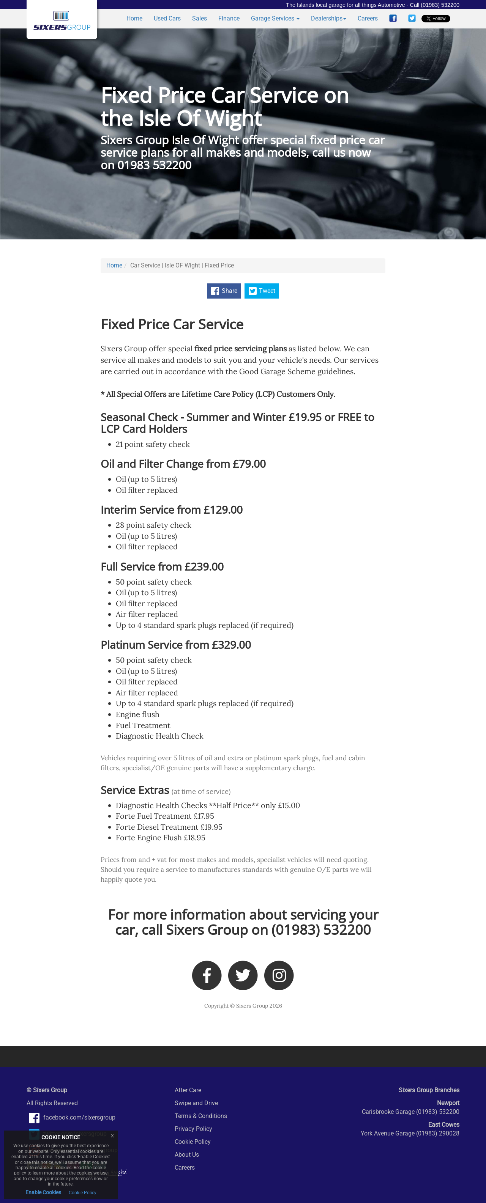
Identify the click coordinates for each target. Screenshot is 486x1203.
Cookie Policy (193, 1141)
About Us (187, 1154)
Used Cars (167, 18)
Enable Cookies (43, 1192)
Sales (199, 18)
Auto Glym (132, 1056)
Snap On (203, 1056)
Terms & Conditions (201, 1116)
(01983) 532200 (321, 929)
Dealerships (328, 18)
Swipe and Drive (196, 1103)
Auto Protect (62, 1056)
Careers (368, 18)
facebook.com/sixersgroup (71, 1117)
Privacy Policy (193, 1128)
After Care (188, 1090)
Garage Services (275, 18)
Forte (334, 1056)
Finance (229, 18)
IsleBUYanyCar (405, 1056)
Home (134, 18)
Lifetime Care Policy (268, 1056)
